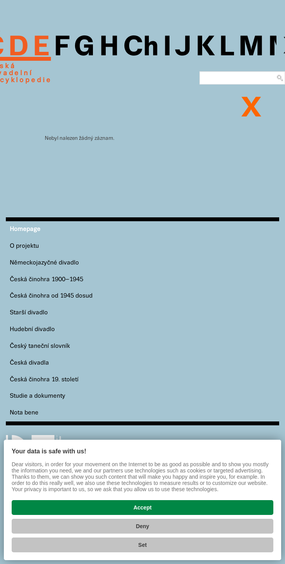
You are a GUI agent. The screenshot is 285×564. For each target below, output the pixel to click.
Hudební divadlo (32, 329)
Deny (142, 526)
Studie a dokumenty (37, 396)
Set (142, 545)
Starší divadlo (29, 312)
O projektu (24, 246)
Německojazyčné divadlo (44, 262)
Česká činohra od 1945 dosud (51, 296)
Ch (141, 47)
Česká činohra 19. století (44, 379)
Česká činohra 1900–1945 (46, 279)
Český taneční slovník (40, 346)
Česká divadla (29, 363)
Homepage (25, 229)
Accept (142, 507)
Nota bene (24, 412)
